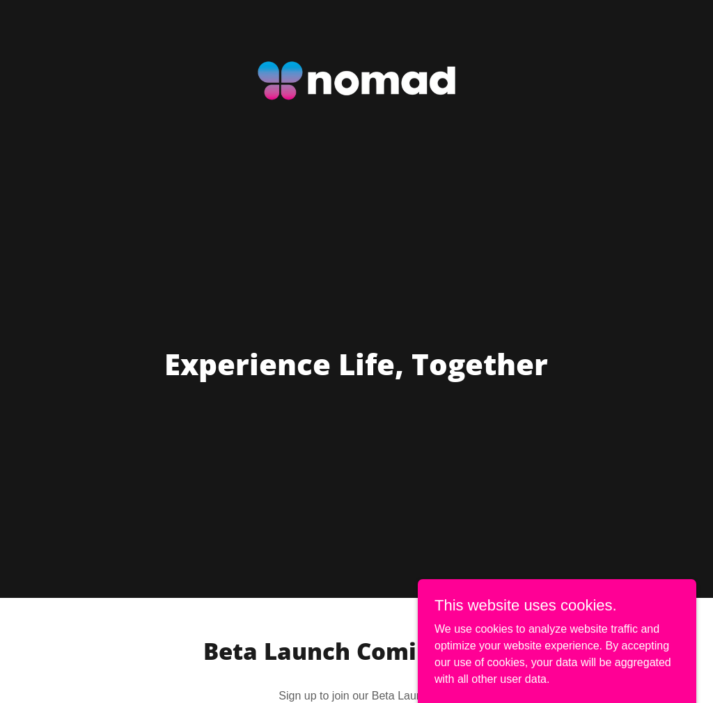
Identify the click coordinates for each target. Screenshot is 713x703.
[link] (356, 16)
